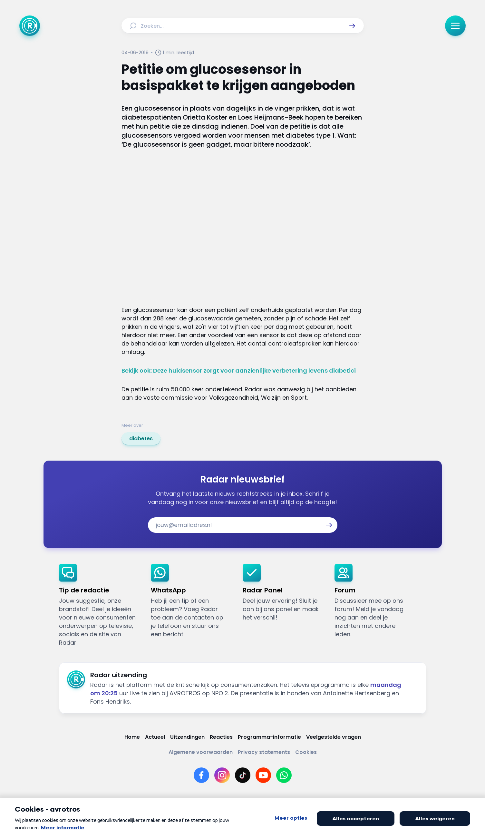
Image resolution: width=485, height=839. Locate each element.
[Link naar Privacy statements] (264, 752)
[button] (352, 26)
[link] (140, 438)
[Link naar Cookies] (306, 752)
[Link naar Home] (132, 737)
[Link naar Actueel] (155, 737)
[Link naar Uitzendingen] (187, 737)
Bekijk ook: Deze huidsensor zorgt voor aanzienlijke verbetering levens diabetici (239, 370)
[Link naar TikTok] (242, 775)
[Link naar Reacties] (221, 737)
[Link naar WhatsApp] (284, 775)
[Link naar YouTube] (263, 775)
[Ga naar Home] (29, 25)
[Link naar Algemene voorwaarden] (201, 752)
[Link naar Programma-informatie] (269, 737)
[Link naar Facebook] (201, 775)
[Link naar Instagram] (222, 775)
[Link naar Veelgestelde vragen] (333, 737)
